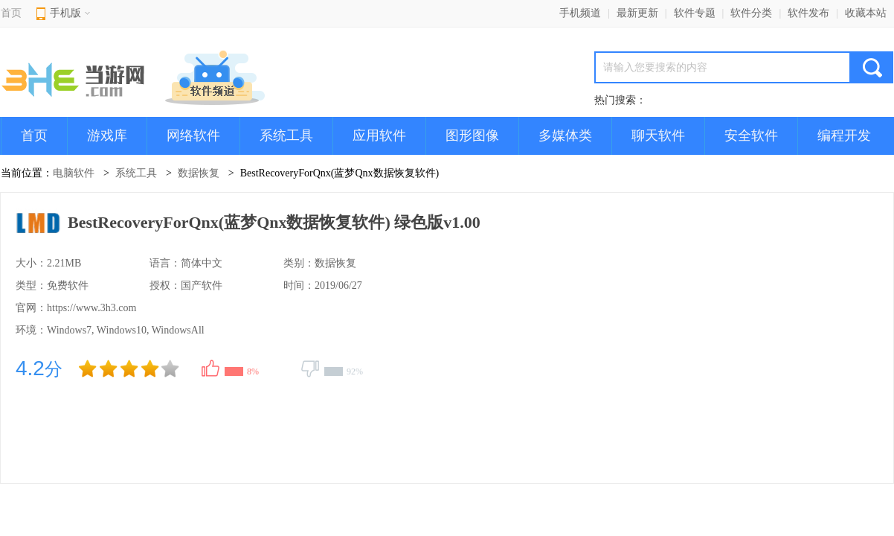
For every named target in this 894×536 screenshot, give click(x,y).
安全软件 (751, 135)
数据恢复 (198, 173)
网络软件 (193, 135)
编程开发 (844, 135)
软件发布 (808, 13)
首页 (11, 13)
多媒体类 (565, 135)
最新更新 (637, 13)
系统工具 (286, 135)
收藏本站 (866, 13)
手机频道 (580, 13)
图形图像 (472, 135)
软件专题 (694, 13)
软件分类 (751, 13)
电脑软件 (73, 173)
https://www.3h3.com (91, 307)
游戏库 (107, 135)
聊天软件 (658, 135)
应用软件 (379, 135)
